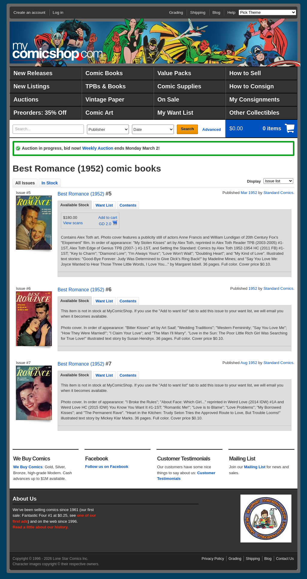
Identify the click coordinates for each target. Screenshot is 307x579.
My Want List (175, 112)
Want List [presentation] (104, 205)
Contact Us (285, 559)
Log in (58, 12)
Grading (176, 12)
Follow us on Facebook (106, 466)
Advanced (211, 129)
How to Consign (251, 86)
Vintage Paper (104, 99)
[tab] (75, 205)
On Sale (168, 99)
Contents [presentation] (128, 205)
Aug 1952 (248, 362)
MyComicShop (58, 52)
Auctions (25, 99)
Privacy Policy (213, 559)
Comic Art (99, 112)
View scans (73, 223)
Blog (216, 12)
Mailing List (255, 467)
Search (187, 129)
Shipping (197, 12)
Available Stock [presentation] (74, 205)
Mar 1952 (249, 192)
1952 (253, 288)
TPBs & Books (105, 86)
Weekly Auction (97, 148)
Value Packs (174, 73)
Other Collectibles (254, 112)
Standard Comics (279, 192)
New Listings (31, 86)
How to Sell (245, 73)
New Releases (32, 73)
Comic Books (104, 73)
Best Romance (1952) (81, 193)
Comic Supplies (179, 86)
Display (254, 181)
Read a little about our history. (40, 527)
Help (231, 12)
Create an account (29, 12)
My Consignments (254, 99)
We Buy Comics (28, 467)
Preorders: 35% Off (40, 112)
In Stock (49, 183)
